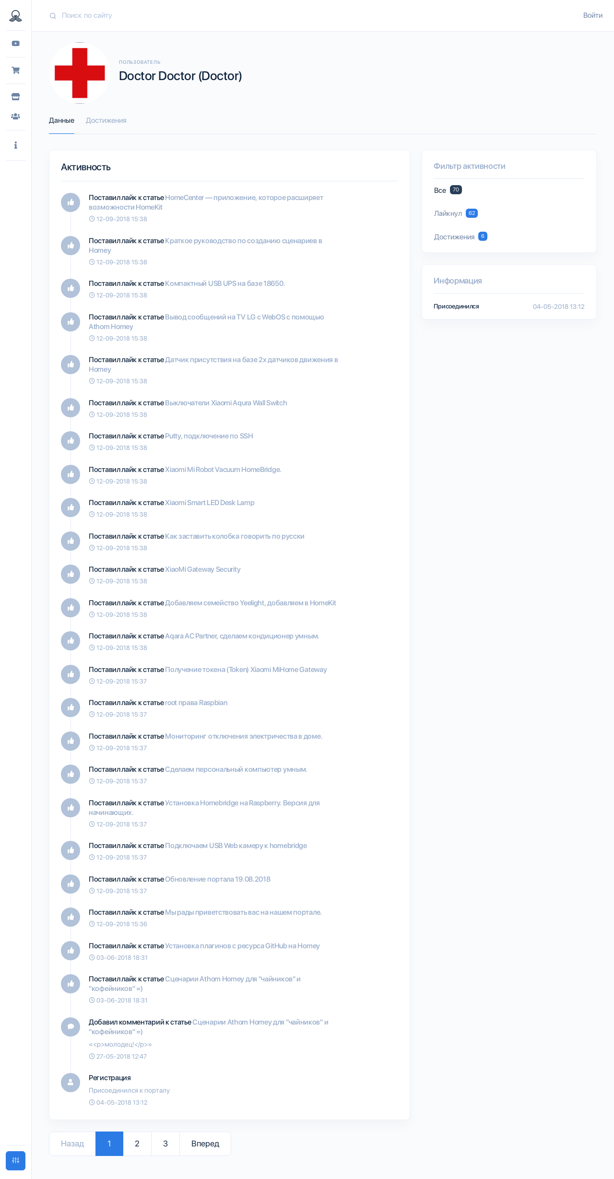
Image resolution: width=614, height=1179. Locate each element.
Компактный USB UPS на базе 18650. (225, 283)
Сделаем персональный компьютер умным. (236, 769)
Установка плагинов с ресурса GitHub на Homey (242, 946)
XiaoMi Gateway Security (202, 569)
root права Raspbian (196, 702)
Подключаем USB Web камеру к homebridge (236, 845)
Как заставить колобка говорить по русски (235, 536)
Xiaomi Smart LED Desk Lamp (209, 502)
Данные (61, 120)
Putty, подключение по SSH (209, 436)
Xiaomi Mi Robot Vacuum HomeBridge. (223, 469)
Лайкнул (455, 213)
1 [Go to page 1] (109, 1143)
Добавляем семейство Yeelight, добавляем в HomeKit (250, 603)
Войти (592, 15)
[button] (15, 145)
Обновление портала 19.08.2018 (217, 879)
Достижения (106, 120)
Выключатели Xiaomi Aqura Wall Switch (226, 403)
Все (447, 189)
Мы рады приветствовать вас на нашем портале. (243, 912)
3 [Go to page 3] (165, 1143)
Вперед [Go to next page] (205, 1143)
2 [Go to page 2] (137, 1143)
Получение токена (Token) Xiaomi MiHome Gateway (246, 669)
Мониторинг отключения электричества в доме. (243, 736)
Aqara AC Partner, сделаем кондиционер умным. (242, 636)
